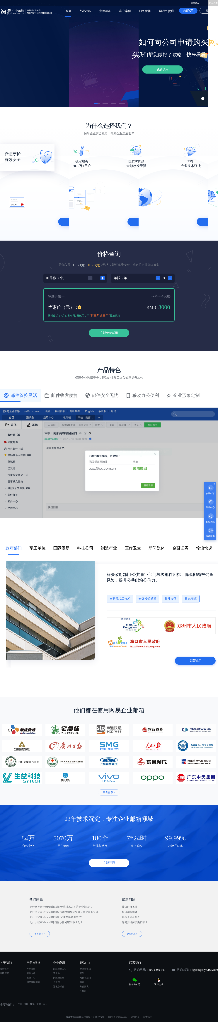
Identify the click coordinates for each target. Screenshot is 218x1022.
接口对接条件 (129, 906)
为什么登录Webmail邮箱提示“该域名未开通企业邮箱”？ (61, 906)
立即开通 (109, 862)
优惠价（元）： (63, 307)
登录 (208, 10)
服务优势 (145, 11)
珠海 (32, 1004)
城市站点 (135, 1017)
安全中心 (31, 977)
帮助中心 (86, 962)
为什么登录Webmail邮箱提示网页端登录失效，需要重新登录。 (65, 912)
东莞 (38, 1004)
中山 (45, 1004)
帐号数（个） (56, 278)
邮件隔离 (84, 986)
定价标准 (105, 11)
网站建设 (194, 3)
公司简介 (4, 969)
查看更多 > (109, 792)
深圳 (26, 1004)
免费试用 (188, 10)
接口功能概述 (129, 912)
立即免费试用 (109, 332)
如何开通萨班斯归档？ (135, 922)
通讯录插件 (58, 986)
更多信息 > (132, 934)
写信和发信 (85, 977)
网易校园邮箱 (33, 982)
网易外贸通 (166, 11)
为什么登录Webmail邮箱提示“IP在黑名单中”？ (56, 917)
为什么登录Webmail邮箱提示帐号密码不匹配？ (56, 922)
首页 (68, 11)
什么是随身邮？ (131, 917)
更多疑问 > (39, 934)
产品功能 (85, 11)
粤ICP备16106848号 (117, 1017)
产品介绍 (31, 969)
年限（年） (122, 278)
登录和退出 (85, 969)
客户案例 (125, 11)
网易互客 (213, 3)
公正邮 (56, 982)
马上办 (56, 973)
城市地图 (147, 1017)
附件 (82, 982)
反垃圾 (83, 991)
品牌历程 (4, 973)
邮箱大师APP (59, 969)
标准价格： (56, 296)
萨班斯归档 (58, 977)
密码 (82, 973)
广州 (20, 1004)
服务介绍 (31, 973)
